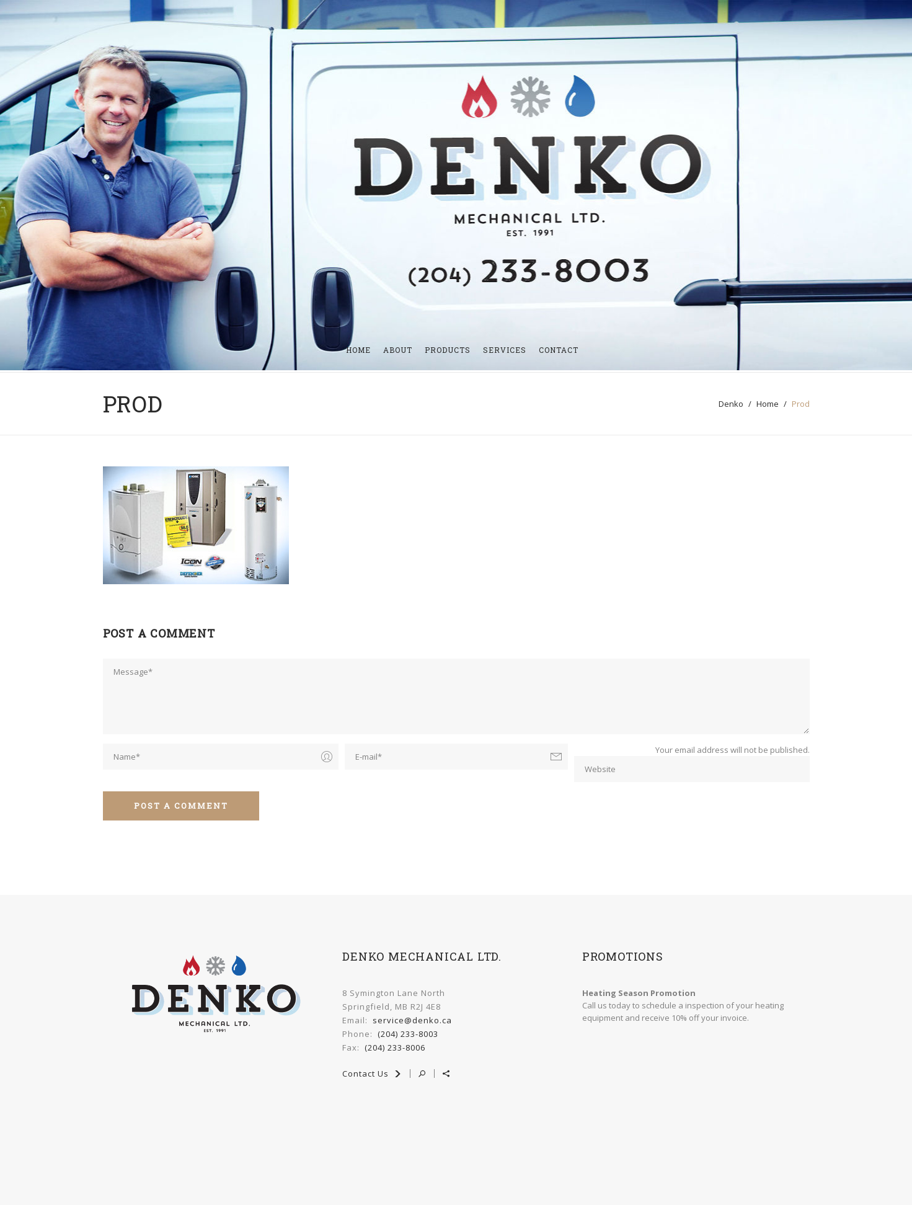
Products (448, 348)
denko (731, 401)
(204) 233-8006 (395, 1045)
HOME (358, 348)
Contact (558, 348)
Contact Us (372, 1071)
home (767, 401)
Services (504, 348)
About (397, 348)
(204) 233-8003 (408, 1032)
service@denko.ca (412, 1018)
